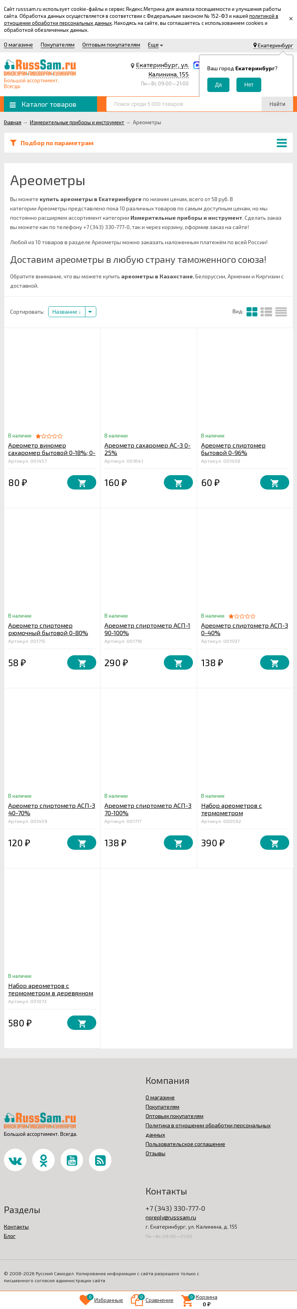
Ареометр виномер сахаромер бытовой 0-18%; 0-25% (52, 452)
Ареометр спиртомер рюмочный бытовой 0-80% (48, 629)
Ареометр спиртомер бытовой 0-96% (233, 448)
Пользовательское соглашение (185, 1144)
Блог (10, 1236)
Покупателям (58, 44)
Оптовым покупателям (111, 44)
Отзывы (155, 1153)
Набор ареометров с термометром (231, 809)
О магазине (18, 44)
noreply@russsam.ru (171, 1217)
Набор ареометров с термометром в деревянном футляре (50, 993)
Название (66, 311)
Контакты (16, 1226)
